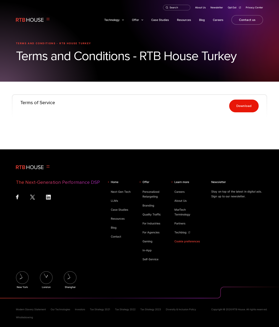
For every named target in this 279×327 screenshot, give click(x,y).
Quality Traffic (153, 214)
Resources (184, 20)
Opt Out (234, 7)
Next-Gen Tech (122, 191)
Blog (202, 20)
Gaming (149, 241)
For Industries (153, 223)
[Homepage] (33, 20)
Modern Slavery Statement (31, 309)
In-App (148, 250)
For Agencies (152, 232)
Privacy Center (254, 7)
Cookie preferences (187, 241)
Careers (218, 20)
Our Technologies (60, 309)
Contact (118, 236)
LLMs (116, 200)
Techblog (182, 232)
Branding (150, 205)
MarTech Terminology (188, 212)
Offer (137, 20)
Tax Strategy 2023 (150, 309)
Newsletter (216, 7)
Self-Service (152, 259)
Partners (181, 223)
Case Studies (160, 20)
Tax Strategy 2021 (100, 309)
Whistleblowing (24, 317)
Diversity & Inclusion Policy (181, 309)
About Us (200, 7)
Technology (114, 20)
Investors (80, 309)
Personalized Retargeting (156, 194)
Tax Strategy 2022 (125, 309)
